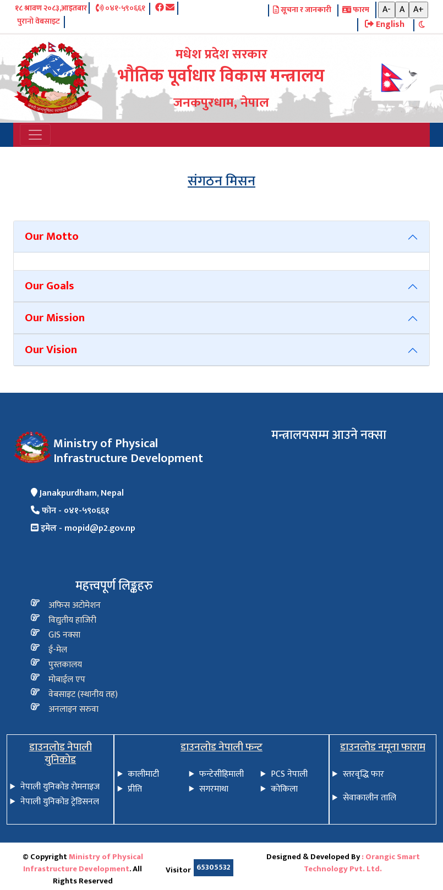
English (384, 24)
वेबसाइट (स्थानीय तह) (83, 694)
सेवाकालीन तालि (369, 797)
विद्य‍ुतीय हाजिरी (72, 620)
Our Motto (52, 236)
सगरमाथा (213, 789)
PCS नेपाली (289, 774)
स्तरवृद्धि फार (363, 774)
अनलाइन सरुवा (73, 709)
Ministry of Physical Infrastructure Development (83, 863)
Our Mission (55, 317)
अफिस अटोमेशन (74, 605)
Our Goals (49, 285)
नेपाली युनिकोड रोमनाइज (60, 786)
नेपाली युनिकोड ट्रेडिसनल (59, 801)
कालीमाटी (143, 774)
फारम (355, 10)
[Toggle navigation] (35, 135)
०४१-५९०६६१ (120, 9)
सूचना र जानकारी (302, 10)
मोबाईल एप (66, 679)
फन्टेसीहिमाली (221, 774)
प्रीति (135, 789)
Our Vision (51, 349)
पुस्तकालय (65, 664)
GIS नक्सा (64, 635)
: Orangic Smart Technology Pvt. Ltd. (362, 863)
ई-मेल (57, 649)
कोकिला (284, 789)
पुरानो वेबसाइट (38, 22)
